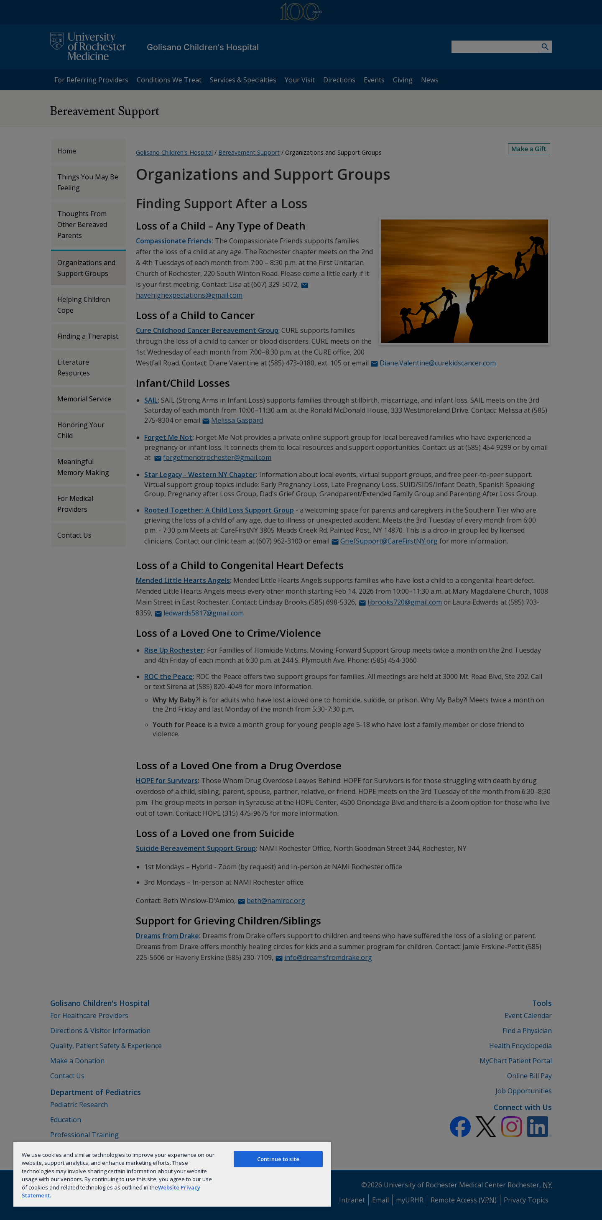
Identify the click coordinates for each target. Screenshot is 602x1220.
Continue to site (278, 1159)
